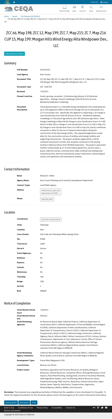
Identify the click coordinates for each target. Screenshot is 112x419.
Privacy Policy (42, 408)
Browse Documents (12, 411)
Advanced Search (101, 8)
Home (6, 16)
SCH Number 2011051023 (30, 16)
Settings (104, 2)
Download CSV (11, 403)
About (74, 8)
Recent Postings (64, 8)
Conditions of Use (25, 408)
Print (34, 403)
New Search (24, 403)
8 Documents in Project (14, 54)
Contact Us (94, 2)
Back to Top (9, 408)
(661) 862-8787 (47, 199)
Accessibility (57, 408)
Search (91, 8)
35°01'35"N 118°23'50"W (51, 220)
